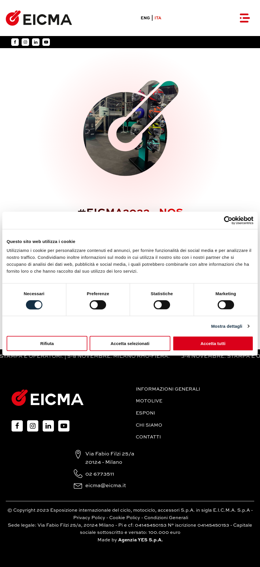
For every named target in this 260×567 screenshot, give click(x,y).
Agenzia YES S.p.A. (140, 540)
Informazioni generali (168, 389)
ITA (158, 18)
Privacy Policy (89, 518)
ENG (145, 18)
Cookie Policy (124, 518)
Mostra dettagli (226, 325)
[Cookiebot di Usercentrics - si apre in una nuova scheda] (228, 220)
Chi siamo (149, 425)
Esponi (145, 413)
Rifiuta (47, 343)
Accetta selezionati (129, 343)
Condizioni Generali (166, 518)
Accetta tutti (212, 343)
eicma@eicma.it (105, 485)
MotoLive (149, 401)
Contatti (148, 437)
